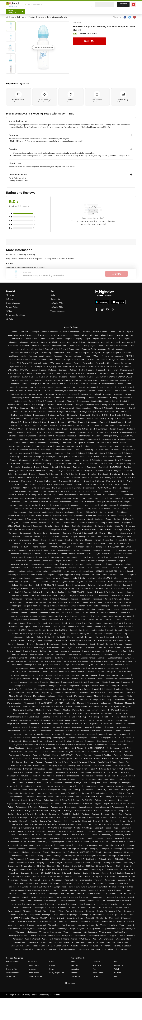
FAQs (52, 295)
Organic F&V (11, 969)
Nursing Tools (51, 258)
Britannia (74, 973)
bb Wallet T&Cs (56, 307)
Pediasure (118, 965)
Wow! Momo (98, 973)
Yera (94, 969)
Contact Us (55, 299)
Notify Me (89, 41)
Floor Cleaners (12, 973)
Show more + (71, 983)
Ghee (51, 961)
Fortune (117, 973)
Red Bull (74, 965)
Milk (7, 965)
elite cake (97, 965)
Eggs (51, 969)
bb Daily (9, 319)
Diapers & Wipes (35, 976)
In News (9, 299)
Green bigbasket (13, 303)
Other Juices (33, 973)
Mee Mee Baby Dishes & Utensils (31, 267)
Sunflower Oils (12, 961)
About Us (10, 295)
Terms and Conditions (15, 315)
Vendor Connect (57, 311)
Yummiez (75, 969)
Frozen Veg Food (13, 976)
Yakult (116, 969)
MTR (116, 961)
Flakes (52, 965)
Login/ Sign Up (123, 4)
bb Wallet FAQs (56, 303)
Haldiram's (75, 976)
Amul (73, 961)
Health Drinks (33, 965)
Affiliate (9, 311)
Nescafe (96, 961)
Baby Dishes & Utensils (17, 258)
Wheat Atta (32, 961)
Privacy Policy (12, 307)
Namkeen (32, 969)
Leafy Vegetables (56, 973)
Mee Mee (77, 22)
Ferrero (96, 976)
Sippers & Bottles (66, 258)
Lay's (116, 976)
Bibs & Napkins (36, 258)
